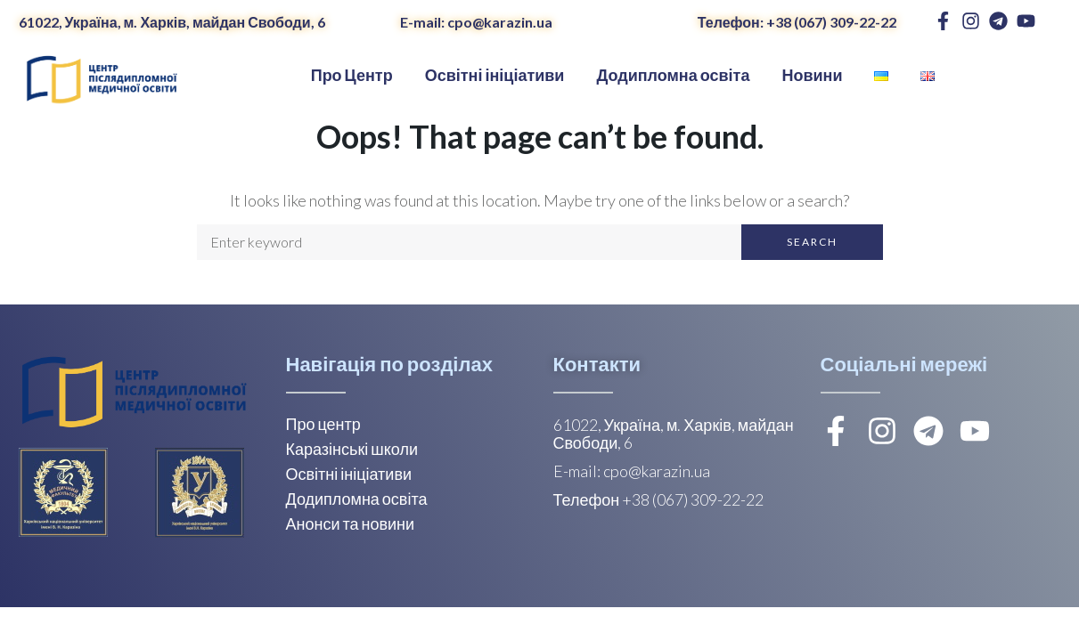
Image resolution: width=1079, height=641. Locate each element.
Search (812, 241)
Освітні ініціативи (349, 473)
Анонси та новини (350, 523)
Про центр (323, 424)
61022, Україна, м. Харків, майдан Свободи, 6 (172, 21)
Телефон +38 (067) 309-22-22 (658, 499)
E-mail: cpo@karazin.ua (476, 21)
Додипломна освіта (357, 498)
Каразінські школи (352, 448)
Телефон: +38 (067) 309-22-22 (797, 21)
